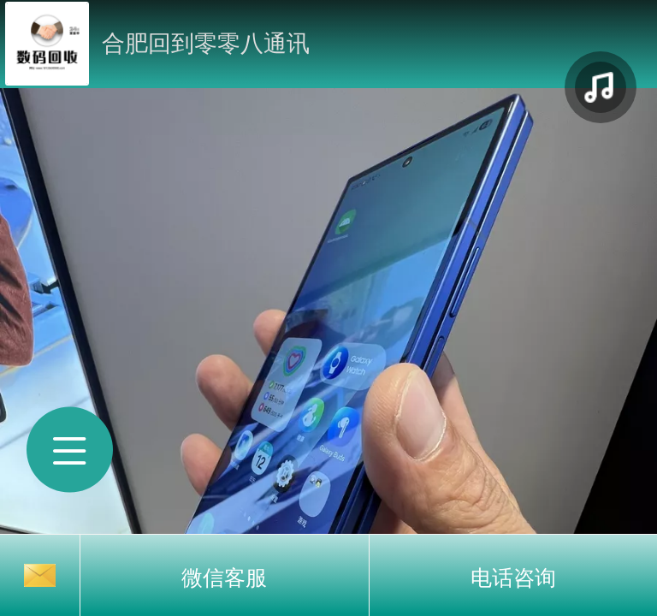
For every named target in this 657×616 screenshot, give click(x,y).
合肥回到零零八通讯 (206, 43)
